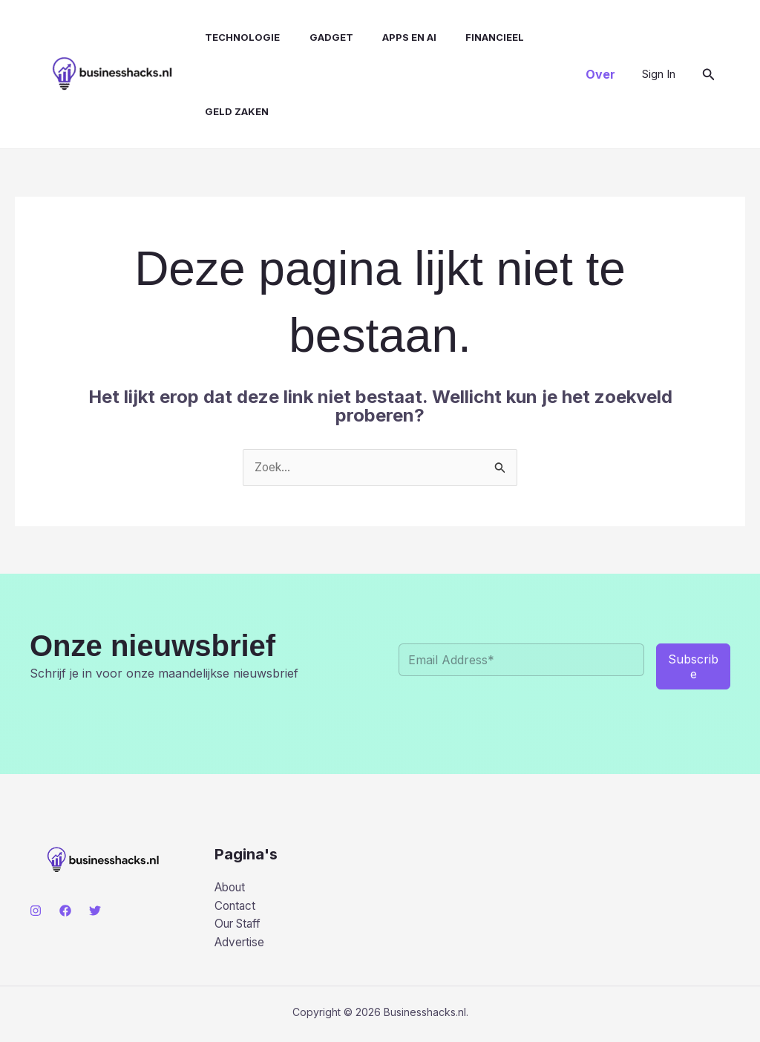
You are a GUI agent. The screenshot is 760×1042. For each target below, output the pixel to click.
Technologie (228, 37)
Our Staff (240, 927)
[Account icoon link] (658, 74)
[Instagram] (36, 911)
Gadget (312, 37)
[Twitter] (95, 911)
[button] (600, 74)
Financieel (465, 37)
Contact (236, 907)
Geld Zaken (223, 111)
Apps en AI (385, 37)
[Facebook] (65, 911)
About (231, 888)
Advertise (240, 945)
